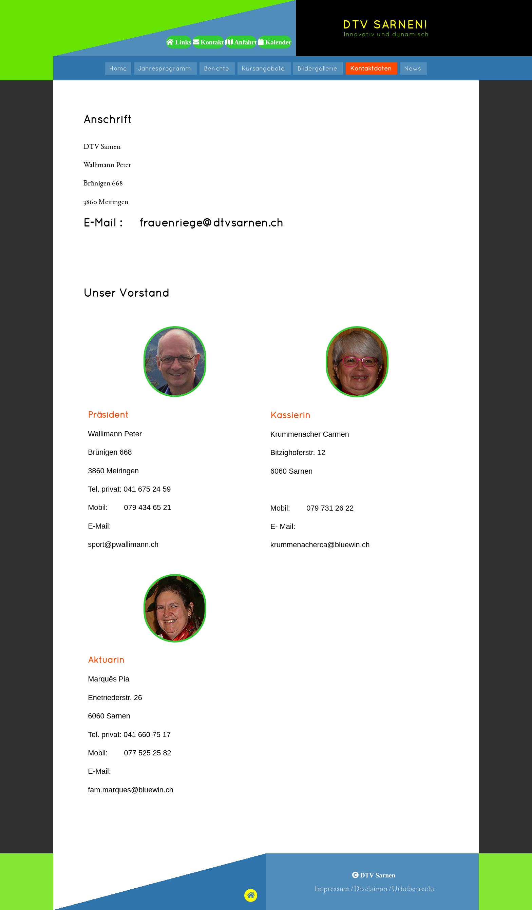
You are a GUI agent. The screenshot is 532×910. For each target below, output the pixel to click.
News (413, 68)
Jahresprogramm (165, 68)
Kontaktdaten (371, 68)
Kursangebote (264, 68)
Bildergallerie (318, 68)
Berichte (217, 68)
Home (118, 68)
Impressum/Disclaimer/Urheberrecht (375, 888)
